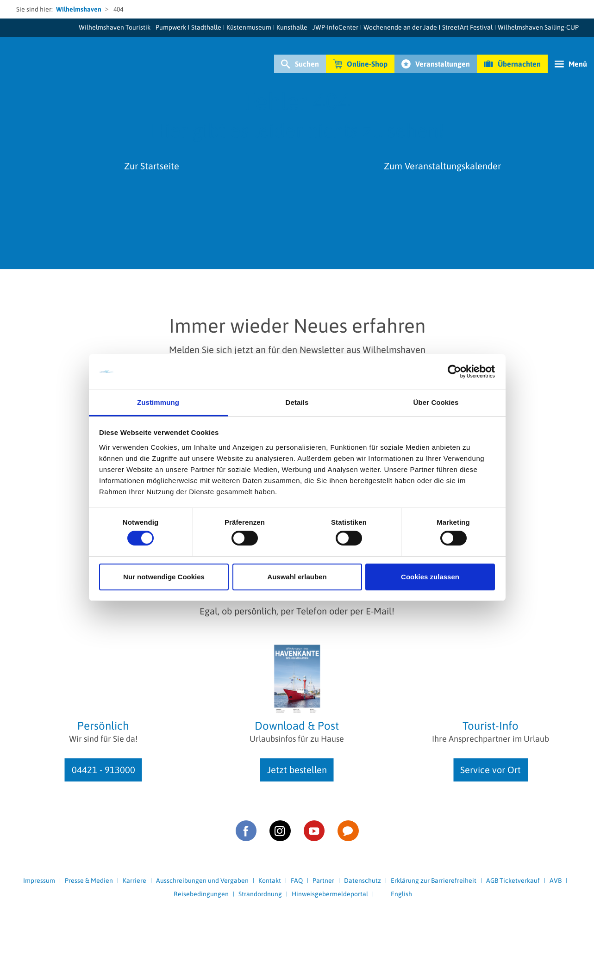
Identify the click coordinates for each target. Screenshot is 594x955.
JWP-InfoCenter (335, 27)
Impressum (39, 880)
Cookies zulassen (430, 577)
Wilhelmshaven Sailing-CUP (538, 27)
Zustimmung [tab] (158, 402)
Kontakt (269, 880)
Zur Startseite (151, 166)
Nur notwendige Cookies (164, 577)
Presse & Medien (89, 880)
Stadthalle (206, 27)
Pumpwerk (171, 27)
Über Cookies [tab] (436, 402)
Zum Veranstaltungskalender (442, 166)
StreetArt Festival (467, 27)
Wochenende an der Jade (400, 27)
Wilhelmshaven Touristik (114, 27)
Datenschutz (362, 880)
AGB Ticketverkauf (513, 880)
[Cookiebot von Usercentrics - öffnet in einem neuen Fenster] (454, 371)
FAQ (297, 880)
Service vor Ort (490, 769)
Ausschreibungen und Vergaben (202, 880)
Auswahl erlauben (296, 577)
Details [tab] (297, 402)
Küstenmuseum (248, 27)
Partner (323, 880)
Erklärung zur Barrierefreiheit (433, 880)
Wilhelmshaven (78, 9)
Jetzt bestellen (297, 769)
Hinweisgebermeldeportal (330, 894)
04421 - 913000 (103, 769)
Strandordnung (260, 894)
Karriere (134, 880)
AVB (556, 880)
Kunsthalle (291, 27)
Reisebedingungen (201, 894)
